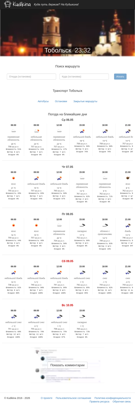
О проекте (46, 398)
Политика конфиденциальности (112, 398)
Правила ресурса (99, 401)
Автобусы (43, 101)
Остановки (61, 101)
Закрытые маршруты (85, 101)
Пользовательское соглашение (73, 398)
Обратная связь (122, 401)
